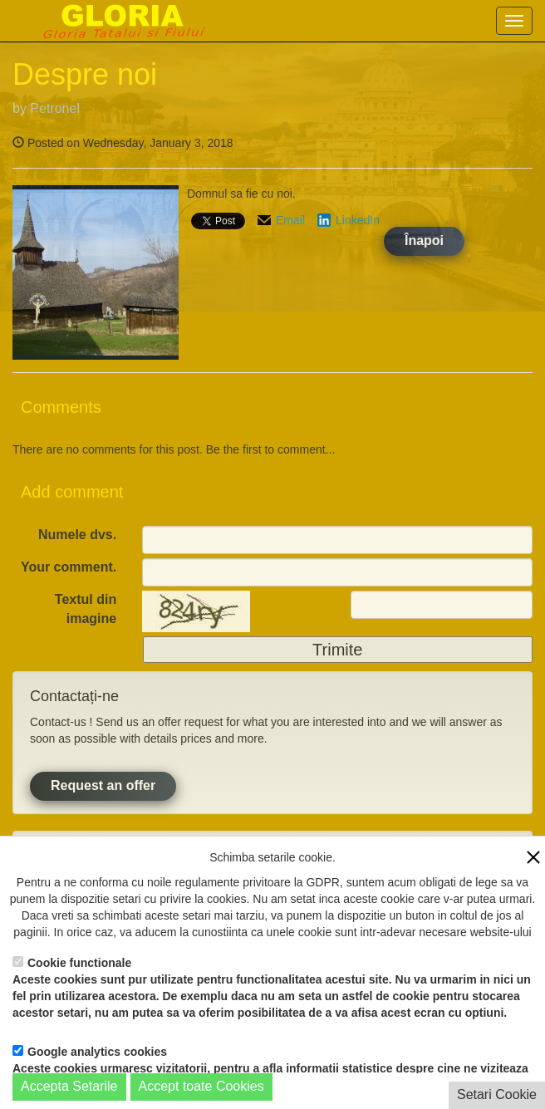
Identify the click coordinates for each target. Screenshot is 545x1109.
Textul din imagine (85, 609)
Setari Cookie (497, 1094)
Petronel (55, 108)
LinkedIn (358, 220)
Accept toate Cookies (201, 1086)
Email (290, 220)
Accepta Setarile (69, 1086)
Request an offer (103, 785)
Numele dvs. (77, 535)
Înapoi (424, 240)
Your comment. (68, 567)
